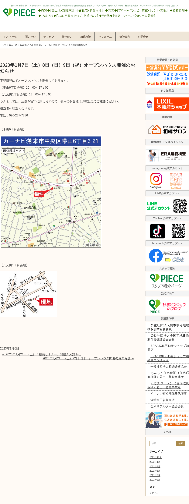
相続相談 (85, 36)
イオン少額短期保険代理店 (168, 393)
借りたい (67, 36)
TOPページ (10, 36)
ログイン (154, 493)
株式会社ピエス (94, 16)
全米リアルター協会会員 (167, 406)
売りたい (48, 36)
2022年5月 (154, 471)
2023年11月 (155, 457)
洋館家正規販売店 (162, 400)
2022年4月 (154, 475)
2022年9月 (154, 466)
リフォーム (105, 36)
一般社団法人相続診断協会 (168, 366)
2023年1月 (154, 462)
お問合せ (143, 36)
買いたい (30, 36)
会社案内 (124, 36)
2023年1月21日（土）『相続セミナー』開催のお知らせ (41, 354)
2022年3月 (154, 479)
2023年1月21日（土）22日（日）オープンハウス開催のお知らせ (88, 358)
